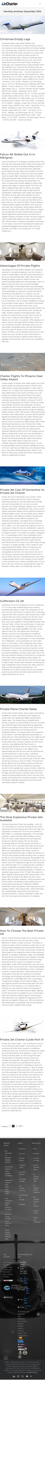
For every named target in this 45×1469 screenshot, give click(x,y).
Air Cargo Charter (22, 1180)
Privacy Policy (36, 1212)
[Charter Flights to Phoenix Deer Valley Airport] (22, 362)
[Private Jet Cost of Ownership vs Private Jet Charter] (22, 475)
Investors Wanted (22, 1173)
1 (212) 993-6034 (26, 1299)
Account (22, 1153)
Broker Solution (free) (36, 1167)
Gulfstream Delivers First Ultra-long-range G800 (8, 1187)
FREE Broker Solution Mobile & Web (8, 1234)
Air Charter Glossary (22, 1188)
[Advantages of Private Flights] (22, 251)
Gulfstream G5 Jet (12, 601)
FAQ (35, 1149)
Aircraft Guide (21, 1159)
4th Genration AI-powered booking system (8, 1156)
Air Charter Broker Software (36, 1189)
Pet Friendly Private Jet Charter (36, 1201)
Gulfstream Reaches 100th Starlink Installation (8, 1171)
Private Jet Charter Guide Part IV (22, 1039)
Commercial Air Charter (22, 1197)
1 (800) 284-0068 (26, 1280)
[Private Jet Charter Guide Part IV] (22, 1025)
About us (22, 1149)
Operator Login (22, 1166)
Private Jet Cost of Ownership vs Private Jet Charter (22, 491)
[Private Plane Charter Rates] (22, 695)
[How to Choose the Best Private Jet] (22, 916)
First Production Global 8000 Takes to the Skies (8, 1204)
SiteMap (22, 1204)
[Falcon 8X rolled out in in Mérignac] (22, 140)
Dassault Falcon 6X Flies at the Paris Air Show (8, 1219)
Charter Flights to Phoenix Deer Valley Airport (21, 377)
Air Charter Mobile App (36, 1177)
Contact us (28, 1307)
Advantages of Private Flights (20, 265)
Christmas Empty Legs (15, 39)
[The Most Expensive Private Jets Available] (22, 803)
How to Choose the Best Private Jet (22, 932)
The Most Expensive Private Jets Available (21, 819)
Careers (36, 1153)
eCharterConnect (31, 1372)
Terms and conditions (36, 1220)
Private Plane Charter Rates (18, 709)
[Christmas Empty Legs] (22, 25)
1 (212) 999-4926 (28, 1289)
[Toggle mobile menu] (40, 3)
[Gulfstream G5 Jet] (22, 587)
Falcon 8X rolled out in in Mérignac (17, 156)
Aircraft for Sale (36, 1159)
